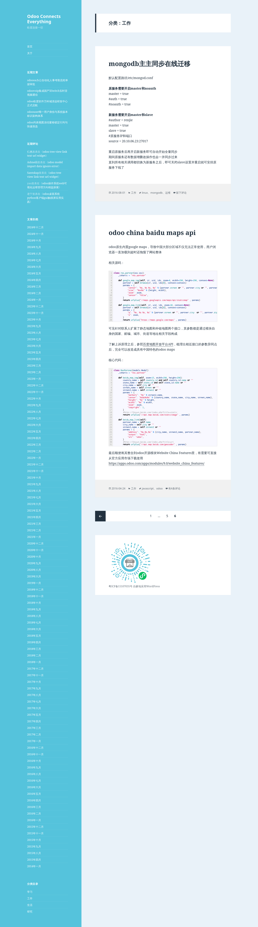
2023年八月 (34, 332)
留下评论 (181, 192)
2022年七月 (34, 418)
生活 (29, 905)
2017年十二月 (35, 668)
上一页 (100, 516)
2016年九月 (34, 767)
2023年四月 (34, 359)
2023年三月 (34, 365)
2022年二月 (34, 451)
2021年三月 (34, 524)
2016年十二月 (35, 747)
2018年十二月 (35, 589)
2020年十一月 (35, 550)
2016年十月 (34, 761)
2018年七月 (34, 622)
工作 (29, 898)
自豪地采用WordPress (146, 586)
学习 (29, 891)
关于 (29, 53)
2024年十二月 (35, 227)
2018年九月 (34, 609)
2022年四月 (34, 438)
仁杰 (29, 151)
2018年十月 (34, 603)
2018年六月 (34, 629)
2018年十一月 (35, 596)
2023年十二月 (35, 306)
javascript (148, 488)
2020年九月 (34, 563)
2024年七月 (34, 260)
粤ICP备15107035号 (120, 586)
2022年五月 (34, 431)
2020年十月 (34, 556)
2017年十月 (34, 682)
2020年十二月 (35, 543)
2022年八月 (34, 412)
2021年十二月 (35, 464)
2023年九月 (34, 326)
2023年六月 (34, 346)
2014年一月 (34, 866)
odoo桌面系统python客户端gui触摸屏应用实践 (45, 198)
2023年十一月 (35, 313)
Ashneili (32, 162)
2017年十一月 (35, 675)
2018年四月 (34, 642)
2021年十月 (34, 477)
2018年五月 (34, 635)
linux (145, 192)
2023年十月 (34, 319)
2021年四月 (34, 517)
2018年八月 (34, 616)
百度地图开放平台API (158, 344)
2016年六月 (34, 787)
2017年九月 (34, 688)
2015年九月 (34, 846)
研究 (29, 911)
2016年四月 (34, 800)
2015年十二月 (35, 827)
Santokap (33, 173)
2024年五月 (34, 273)
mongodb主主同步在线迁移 (149, 63)
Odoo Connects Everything (44, 19)
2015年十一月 (35, 833)
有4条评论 (174, 488)
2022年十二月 (35, 385)
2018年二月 (34, 655)
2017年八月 (34, 695)
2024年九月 (34, 247)
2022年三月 (34, 444)
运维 (167, 192)
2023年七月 (34, 339)
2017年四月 (34, 721)
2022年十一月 (35, 392)
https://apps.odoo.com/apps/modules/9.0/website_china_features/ (156, 463)
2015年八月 (34, 853)
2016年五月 (34, 794)
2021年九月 (34, 484)
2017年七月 (34, 701)
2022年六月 (34, 425)
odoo (159, 488)
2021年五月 (34, 510)
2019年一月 (34, 583)
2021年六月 (34, 504)
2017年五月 (34, 715)
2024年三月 (34, 286)
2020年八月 (34, 570)
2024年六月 (34, 267)
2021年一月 (34, 537)
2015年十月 (34, 840)
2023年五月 (34, 352)
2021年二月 (34, 530)
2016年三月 (34, 807)
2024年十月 (34, 240)
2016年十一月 (35, 754)
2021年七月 (34, 497)
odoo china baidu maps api (152, 232)
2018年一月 (34, 662)
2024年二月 (34, 293)
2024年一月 (34, 300)
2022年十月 (34, 398)
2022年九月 (34, 405)
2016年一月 (34, 820)
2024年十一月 (35, 234)
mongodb (156, 192)
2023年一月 (34, 379)
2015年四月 (34, 859)
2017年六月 (34, 708)
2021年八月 (34, 491)
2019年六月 (34, 576)
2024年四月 (34, 280)
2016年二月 (34, 813)
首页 (29, 46)
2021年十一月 (35, 471)
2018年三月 (34, 649)
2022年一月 (34, 458)
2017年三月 (34, 728)
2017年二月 (34, 734)
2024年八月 (34, 253)
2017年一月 (34, 741)
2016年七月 (34, 780)
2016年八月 (34, 774)
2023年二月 (34, 372)
